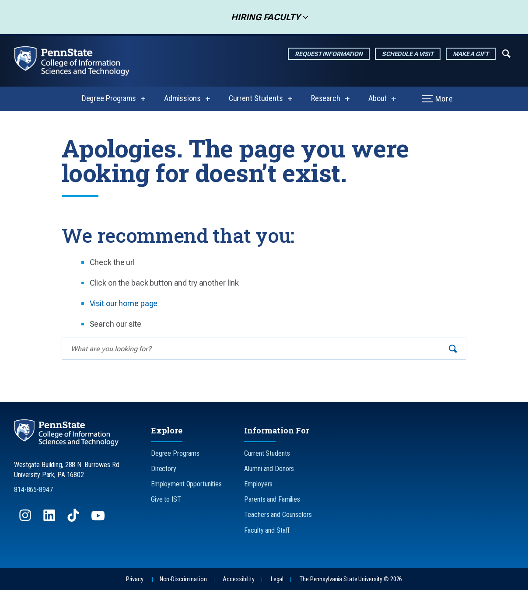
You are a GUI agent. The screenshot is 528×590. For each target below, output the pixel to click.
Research (325, 98)
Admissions (182, 98)
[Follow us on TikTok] (74, 519)
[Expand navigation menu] (506, 52)
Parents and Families (272, 499)
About (377, 98)
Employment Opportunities (186, 484)
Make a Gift (471, 53)
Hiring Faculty (262, 17)
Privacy (134, 579)
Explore (166, 430)
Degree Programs (109, 98)
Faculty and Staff (267, 530)
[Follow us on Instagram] (26, 519)
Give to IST (166, 499)
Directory (163, 468)
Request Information (329, 53)
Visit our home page (124, 303)
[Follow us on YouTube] (98, 519)
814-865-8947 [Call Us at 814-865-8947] (33, 489)
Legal (277, 579)
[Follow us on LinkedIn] (50, 519)
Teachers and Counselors (277, 514)
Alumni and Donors (269, 468)
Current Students (256, 98)
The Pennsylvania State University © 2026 (351, 579)
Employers (258, 484)
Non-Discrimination (183, 579)
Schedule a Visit (408, 53)
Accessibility (238, 579)
